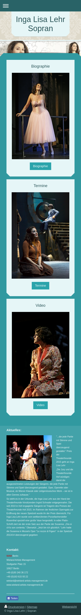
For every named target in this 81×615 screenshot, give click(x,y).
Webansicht (69, 606)
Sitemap (32, 607)
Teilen (12, 598)
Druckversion (14, 607)
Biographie (40, 166)
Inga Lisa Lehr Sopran (40, 24)
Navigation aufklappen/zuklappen (40, 5)
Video (40, 405)
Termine (40, 285)
